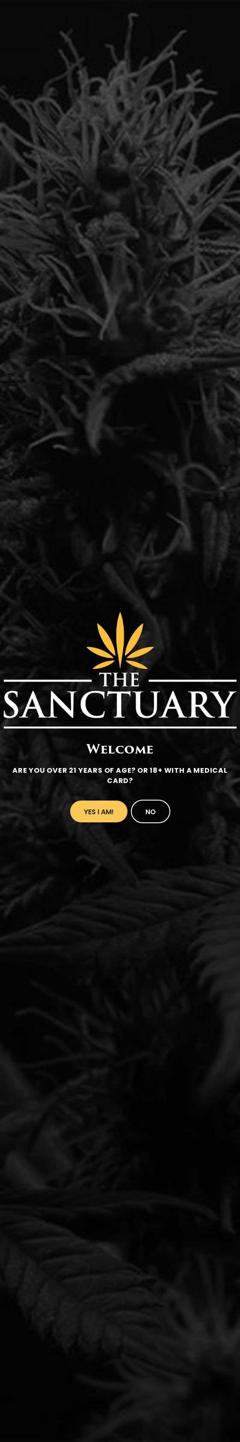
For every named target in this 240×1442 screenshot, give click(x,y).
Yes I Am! (99, 812)
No (150, 812)
